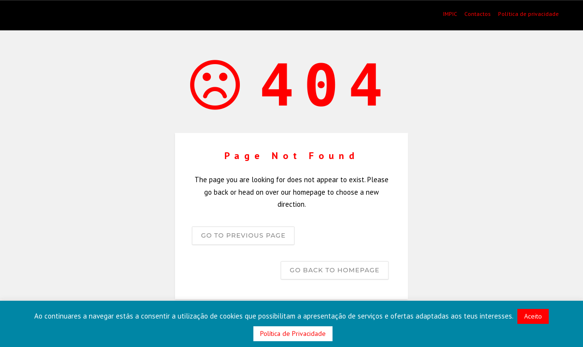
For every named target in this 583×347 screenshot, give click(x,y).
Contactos (477, 14)
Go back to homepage (334, 269)
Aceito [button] (533, 316)
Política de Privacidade (293, 333)
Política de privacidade (528, 14)
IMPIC (450, 14)
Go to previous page (243, 235)
